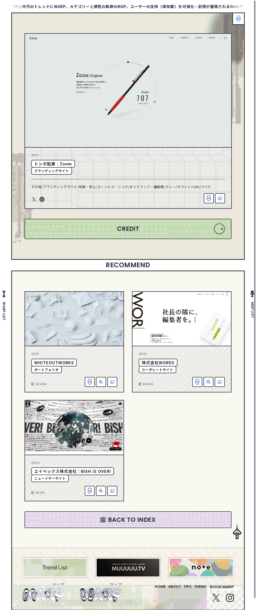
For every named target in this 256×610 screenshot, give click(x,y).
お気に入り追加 (208, 198)
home (146, 590)
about (164, 590)
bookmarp (222, 590)
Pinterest (42, 199)
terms (198, 590)
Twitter (34, 199)
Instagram (230, 601)
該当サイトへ (220, 198)
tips (181, 590)
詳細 (101, 382)
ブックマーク (236, 21)
